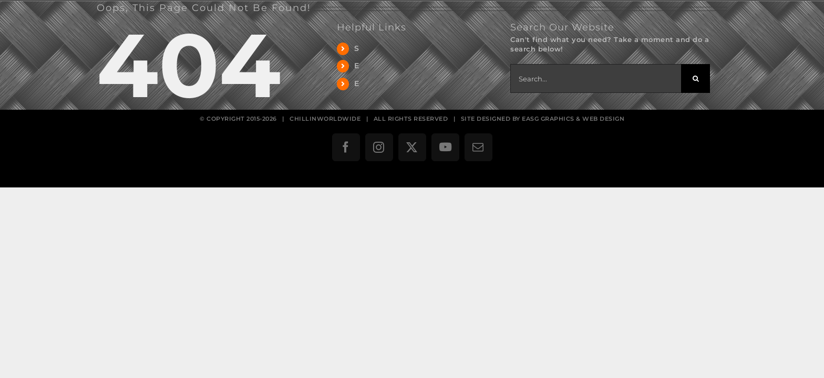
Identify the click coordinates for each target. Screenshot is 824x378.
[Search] (695, 78)
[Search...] (595, 78)
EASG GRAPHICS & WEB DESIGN (573, 118)
